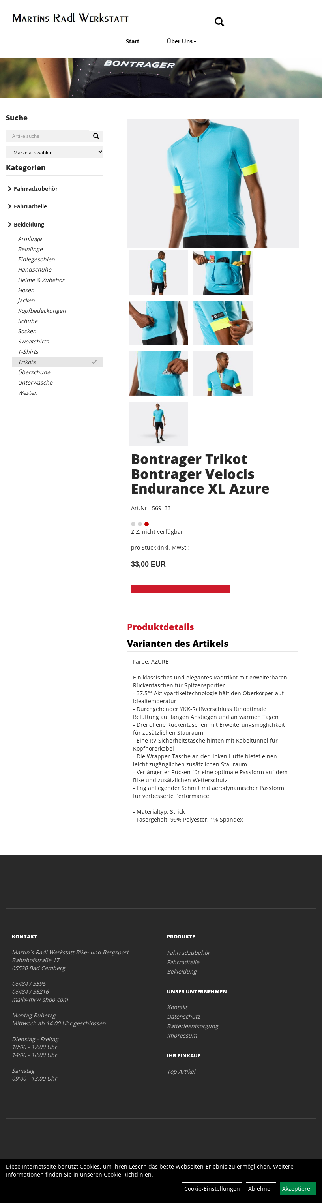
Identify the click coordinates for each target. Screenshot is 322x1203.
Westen (27, 392)
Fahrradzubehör (36, 188)
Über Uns (182, 41)
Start (132, 41)
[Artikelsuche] (219, 22)
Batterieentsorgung (192, 1026)
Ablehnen (261, 1188)
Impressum (182, 1035)
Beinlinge (30, 249)
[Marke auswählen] (54, 152)
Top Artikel (181, 1071)
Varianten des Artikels (177, 643)
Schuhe (27, 321)
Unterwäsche (35, 382)
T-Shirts (28, 351)
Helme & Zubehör (41, 279)
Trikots (27, 362)
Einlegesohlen (36, 259)
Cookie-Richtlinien (128, 1174)
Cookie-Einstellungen (212, 1188)
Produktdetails (160, 626)
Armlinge (30, 238)
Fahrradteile (30, 206)
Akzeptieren (298, 1188)
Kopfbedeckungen (42, 310)
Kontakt (177, 1007)
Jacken (26, 300)
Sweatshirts (33, 341)
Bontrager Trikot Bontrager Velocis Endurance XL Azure (200, 473)
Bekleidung (29, 224)
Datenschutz (183, 1016)
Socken (27, 331)
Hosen (26, 290)
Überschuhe (34, 372)
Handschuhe (34, 269)
